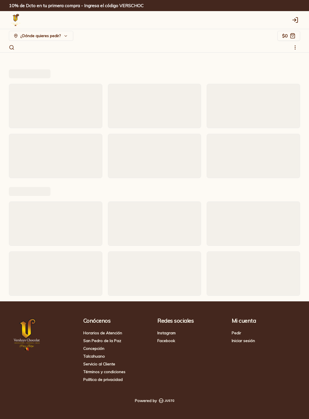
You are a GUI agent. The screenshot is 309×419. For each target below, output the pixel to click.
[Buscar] (11, 47)
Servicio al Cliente (99, 364)
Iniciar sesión (243, 340)
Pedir (236, 332)
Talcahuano (94, 356)
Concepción (93, 348)
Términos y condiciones (104, 371)
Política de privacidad (103, 379)
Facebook (166, 340)
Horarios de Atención (102, 332)
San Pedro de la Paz (102, 340)
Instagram (166, 332)
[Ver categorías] (295, 47)
